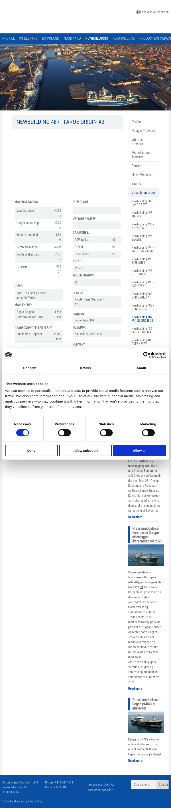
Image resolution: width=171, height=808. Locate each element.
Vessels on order (143, 192)
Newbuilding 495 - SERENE (143, 237)
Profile (8, 38)
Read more (135, 517)
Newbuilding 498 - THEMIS (143, 214)
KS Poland (50, 38)
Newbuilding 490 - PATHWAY (143, 284)
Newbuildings (96, 38)
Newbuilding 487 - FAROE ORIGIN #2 (143, 318)
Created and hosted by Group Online (22, 801)
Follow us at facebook (154, 12)
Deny (31, 450)
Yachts (136, 184)
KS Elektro (28, 38)
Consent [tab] (30, 368)
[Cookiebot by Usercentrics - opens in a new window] (146, 355)
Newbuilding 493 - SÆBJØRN (143, 260)
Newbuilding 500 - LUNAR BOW (143, 203)
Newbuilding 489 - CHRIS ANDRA (143, 295)
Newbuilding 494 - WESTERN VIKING (143, 249)
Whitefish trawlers (138, 141)
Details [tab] (85, 368)
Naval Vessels (141, 175)
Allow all (140, 450)
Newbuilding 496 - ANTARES (143, 226)
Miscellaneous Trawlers (141, 155)
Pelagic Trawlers (143, 131)
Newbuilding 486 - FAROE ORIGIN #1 (143, 330)
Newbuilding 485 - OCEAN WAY (143, 342)
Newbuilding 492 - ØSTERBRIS (143, 272)
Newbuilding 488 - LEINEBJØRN (143, 307)
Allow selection (85, 450)
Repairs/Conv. (123, 38)
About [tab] (141, 368)
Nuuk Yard (72, 38)
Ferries (136, 166)
